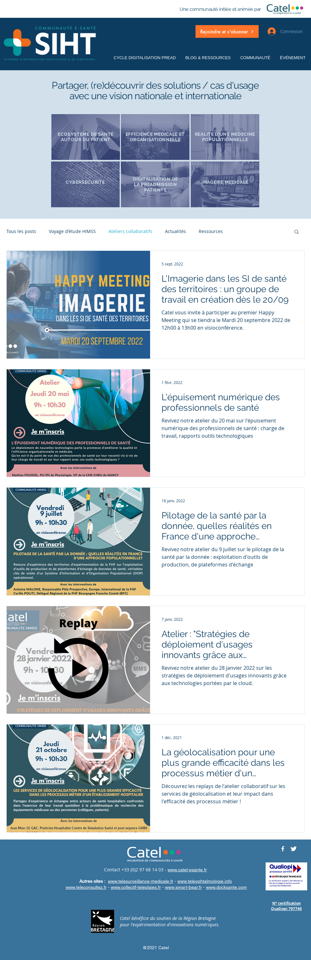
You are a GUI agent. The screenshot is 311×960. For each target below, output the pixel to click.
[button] (227, 31)
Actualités (175, 231)
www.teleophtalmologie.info (204, 881)
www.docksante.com (226, 887)
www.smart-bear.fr (183, 887)
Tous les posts (21, 231)
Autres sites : (93, 881)
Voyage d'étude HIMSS (72, 231)
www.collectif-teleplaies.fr (136, 887)
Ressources (211, 231)
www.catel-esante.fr (187, 869)
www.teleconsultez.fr (86, 887)
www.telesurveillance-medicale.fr (140, 881)
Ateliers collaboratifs (130, 231)
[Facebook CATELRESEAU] (282, 848)
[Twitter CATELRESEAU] (293, 848)
